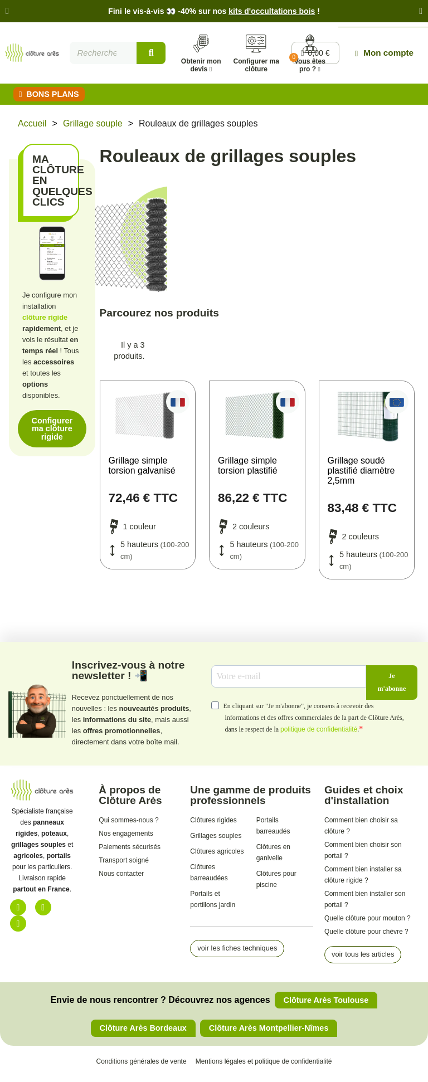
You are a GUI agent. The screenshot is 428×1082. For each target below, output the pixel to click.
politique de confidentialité (318, 734)
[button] (7, 11)
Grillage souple (93, 128)
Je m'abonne (392, 687)
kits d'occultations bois (271, 11)
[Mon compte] (385, 55)
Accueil (32, 128)
